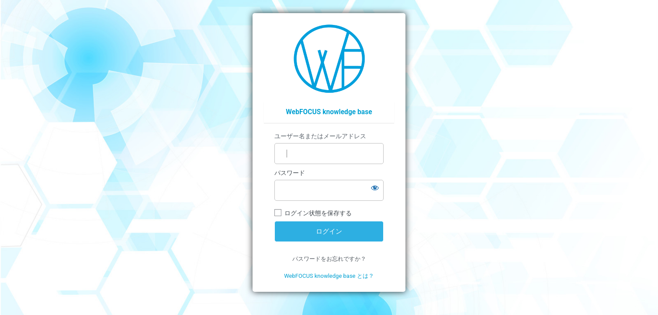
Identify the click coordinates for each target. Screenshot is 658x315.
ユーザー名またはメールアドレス (320, 136)
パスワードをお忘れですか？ (329, 259)
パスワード (289, 172)
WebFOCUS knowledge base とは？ (329, 276)
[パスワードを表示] (375, 187)
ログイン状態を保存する (318, 213)
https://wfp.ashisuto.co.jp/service (329, 59)
